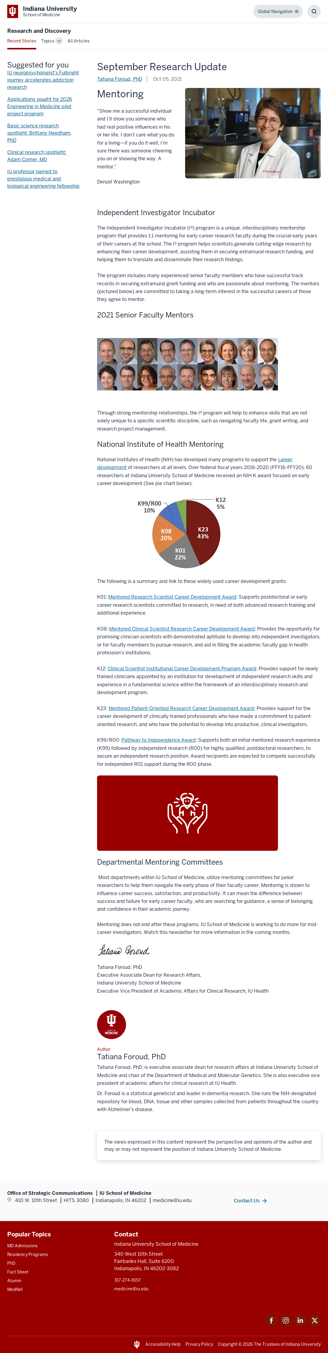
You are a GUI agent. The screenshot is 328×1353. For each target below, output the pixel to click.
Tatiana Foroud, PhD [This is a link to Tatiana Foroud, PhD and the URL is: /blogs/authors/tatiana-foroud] (119, 79)
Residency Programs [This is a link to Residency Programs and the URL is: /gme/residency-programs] (27, 1254)
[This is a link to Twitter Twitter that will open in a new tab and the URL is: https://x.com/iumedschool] (315, 1325)
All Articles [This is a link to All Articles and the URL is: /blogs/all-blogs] (79, 41)
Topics (47, 41)
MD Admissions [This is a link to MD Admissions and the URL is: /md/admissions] (22, 1245)
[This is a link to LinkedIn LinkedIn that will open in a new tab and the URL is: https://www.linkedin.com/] (300, 1325)
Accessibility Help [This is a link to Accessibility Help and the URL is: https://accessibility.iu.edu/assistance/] (163, 1344)
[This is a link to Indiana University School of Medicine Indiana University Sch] (42, 11)
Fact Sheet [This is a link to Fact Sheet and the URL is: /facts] (17, 1272)
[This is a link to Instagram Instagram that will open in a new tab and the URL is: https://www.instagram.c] (286, 1325)
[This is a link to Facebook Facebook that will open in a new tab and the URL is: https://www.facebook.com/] (271, 1325)
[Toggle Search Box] (314, 11)
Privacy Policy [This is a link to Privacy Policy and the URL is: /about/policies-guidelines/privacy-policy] (199, 1344)
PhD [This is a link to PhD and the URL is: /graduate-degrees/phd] (11, 1263)
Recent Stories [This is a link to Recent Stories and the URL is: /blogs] (21, 41)
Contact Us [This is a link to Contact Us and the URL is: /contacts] (247, 1201)
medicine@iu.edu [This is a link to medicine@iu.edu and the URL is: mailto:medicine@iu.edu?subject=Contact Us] (131, 1289)
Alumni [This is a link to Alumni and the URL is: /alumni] (14, 1280)
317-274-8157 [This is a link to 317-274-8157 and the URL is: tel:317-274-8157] (127, 1280)
